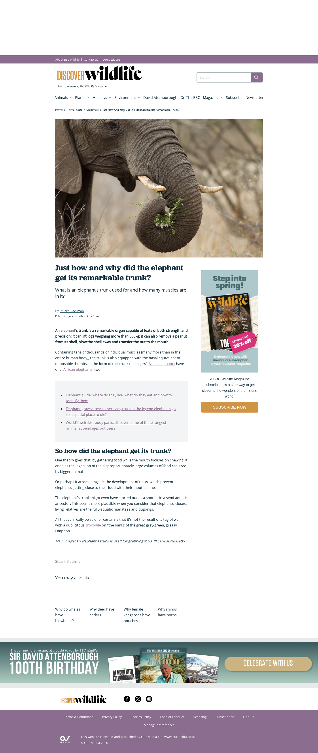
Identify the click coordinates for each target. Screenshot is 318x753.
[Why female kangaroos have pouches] (138, 593)
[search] (257, 77)
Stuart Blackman (69, 561)
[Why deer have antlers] (104, 593)
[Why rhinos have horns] (173, 593)
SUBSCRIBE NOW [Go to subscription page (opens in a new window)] (229, 407)
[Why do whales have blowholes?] (70, 593)
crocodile (93, 525)
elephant (68, 330)
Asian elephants (162, 363)
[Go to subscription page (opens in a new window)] (229, 371)
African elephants (78, 369)
